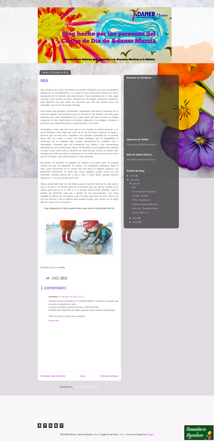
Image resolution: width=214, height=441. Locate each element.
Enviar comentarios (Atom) (86, 387)
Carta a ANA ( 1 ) (140, 212)
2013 (132, 180)
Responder (53, 320)
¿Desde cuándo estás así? (145, 204)
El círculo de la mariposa (144, 191)
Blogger (149, 434)
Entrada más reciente (52, 376)
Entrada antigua (109, 376)
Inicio (83, 376)
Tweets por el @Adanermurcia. (141, 144)
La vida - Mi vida (140, 195)
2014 (132, 175)
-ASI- (121, 434)
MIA (134, 187)
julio (135, 183)
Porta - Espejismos (141, 200)
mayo (135, 222)
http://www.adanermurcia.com (141, 159)
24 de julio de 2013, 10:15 (71, 296)
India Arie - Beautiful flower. (145, 208)
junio (135, 218)
